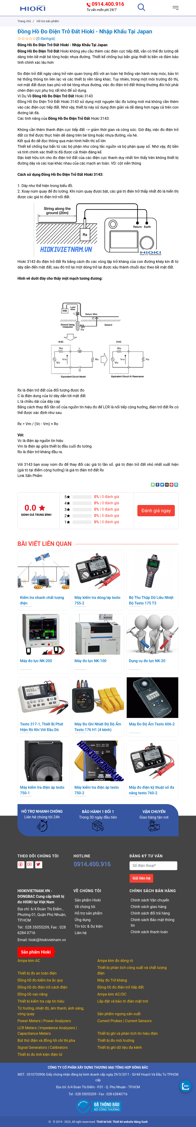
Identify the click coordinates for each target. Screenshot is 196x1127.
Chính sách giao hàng (148, 906)
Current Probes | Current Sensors (124, 1021)
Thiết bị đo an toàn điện (37, 973)
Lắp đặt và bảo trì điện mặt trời (122, 1001)
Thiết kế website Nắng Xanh (130, 1121)
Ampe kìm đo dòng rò (115, 960)
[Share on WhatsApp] (152, 484)
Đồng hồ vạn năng (32, 994)
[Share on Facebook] (157, 484)
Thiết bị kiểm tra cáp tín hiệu (41, 1001)
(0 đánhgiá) (45, 38)
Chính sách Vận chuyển (150, 900)
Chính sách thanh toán (149, 932)
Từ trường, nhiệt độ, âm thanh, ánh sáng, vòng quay (51, 1011)
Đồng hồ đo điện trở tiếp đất (120, 987)
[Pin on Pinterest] (171, 484)
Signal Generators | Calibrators (43, 1047)
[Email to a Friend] (166, 484)
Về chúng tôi (85, 906)
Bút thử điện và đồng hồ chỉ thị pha (46, 1040)
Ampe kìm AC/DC (111, 994)
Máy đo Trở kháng (112, 980)
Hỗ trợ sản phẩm (88, 913)
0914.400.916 (108, 4)
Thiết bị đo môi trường (115, 1040)
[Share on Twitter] (162, 484)
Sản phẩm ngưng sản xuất (118, 1014)
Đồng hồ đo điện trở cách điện (42, 987)
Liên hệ (81, 933)
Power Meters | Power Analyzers (44, 1021)
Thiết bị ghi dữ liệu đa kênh (119, 1047)
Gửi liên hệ (141, 878)
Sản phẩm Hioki (88, 900)
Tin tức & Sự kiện (89, 926)
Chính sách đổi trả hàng (150, 913)
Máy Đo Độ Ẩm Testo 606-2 (152, 724)
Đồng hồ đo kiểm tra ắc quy (40, 980)
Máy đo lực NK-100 (90, 661)
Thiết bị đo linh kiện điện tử (40, 1054)
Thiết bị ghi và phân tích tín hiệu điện (127, 1033)
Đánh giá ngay (156, 510)
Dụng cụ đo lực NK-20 (147, 661)
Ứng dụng (83, 920)
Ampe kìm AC (29, 960)
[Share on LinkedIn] (176, 484)
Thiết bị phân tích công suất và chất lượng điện (132, 970)
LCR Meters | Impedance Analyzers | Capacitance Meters (47, 1031)
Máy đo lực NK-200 (36, 661)
